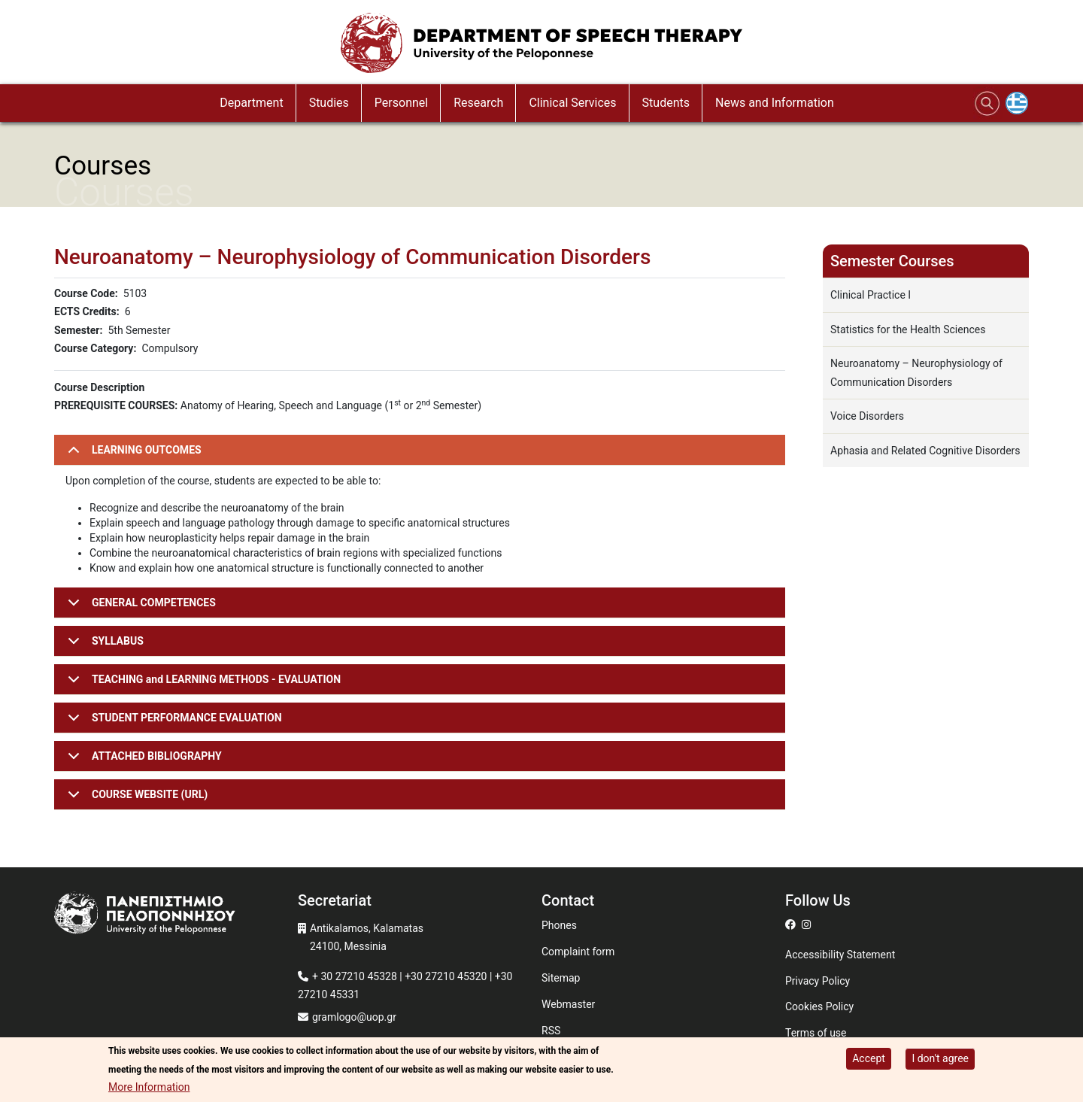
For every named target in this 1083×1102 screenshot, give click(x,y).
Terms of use (816, 1033)
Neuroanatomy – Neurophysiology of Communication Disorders (916, 372)
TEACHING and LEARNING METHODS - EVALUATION (201, 684)
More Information (149, 1088)
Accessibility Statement (840, 955)
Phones (559, 925)
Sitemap (561, 978)
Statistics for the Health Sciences (907, 329)
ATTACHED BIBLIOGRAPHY (142, 761)
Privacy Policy (817, 981)
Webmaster (568, 1004)
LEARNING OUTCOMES (132, 455)
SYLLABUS (103, 646)
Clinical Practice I (870, 295)
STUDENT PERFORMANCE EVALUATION (172, 722)
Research (478, 103)
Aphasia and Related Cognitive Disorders (925, 451)
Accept (868, 1059)
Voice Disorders (867, 416)
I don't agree (940, 1059)
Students (666, 103)
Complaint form (578, 952)
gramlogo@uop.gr (354, 1017)
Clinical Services (572, 103)
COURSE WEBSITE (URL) (135, 799)
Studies (329, 103)
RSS (551, 1031)
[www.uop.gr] (176, 915)
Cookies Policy (819, 1006)
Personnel (401, 103)
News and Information (774, 103)
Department (251, 103)
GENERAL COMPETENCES (139, 607)
